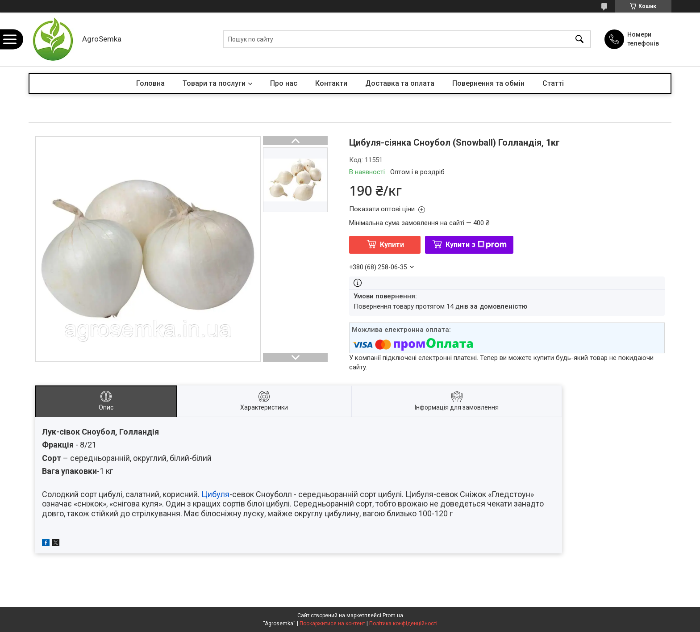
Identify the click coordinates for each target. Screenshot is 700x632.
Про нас (283, 83)
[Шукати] (579, 39)
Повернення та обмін (488, 83)
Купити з (476, 244)
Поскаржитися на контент (332, 623)
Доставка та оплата (399, 83)
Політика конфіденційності (403, 623)
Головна (150, 83)
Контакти (331, 83)
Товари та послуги (214, 83)
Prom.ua (393, 615)
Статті (553, 83)
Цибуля (215, 494)
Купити (392, 244)
